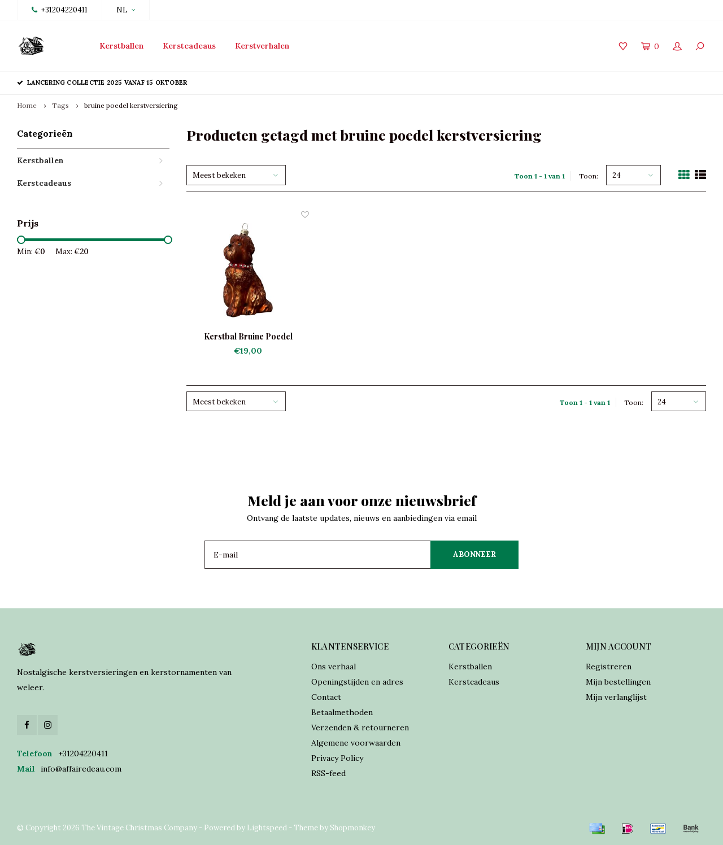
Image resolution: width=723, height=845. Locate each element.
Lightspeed (267, 828)
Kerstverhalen (262, 46)
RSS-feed (328, 773)
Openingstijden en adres (357, 682)
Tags (60, 105)
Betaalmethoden (342, 712)
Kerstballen (121, 46)
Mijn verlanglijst (616, 697)
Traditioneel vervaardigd (265, 82)
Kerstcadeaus (189, 46)
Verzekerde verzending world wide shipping (618, 82)
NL (125, 10)
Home (27, 105)
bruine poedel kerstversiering (131, 105)
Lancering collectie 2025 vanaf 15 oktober (102, 82)
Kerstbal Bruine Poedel (248, 336)
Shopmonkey (352, 828)
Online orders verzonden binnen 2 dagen (425, 82)
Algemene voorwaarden (355, 743)
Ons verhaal (333, 666)
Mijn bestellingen (618, 682)
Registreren (608, 666)
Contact (326, 697)
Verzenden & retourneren (360, 727)
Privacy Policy (337, 758)
